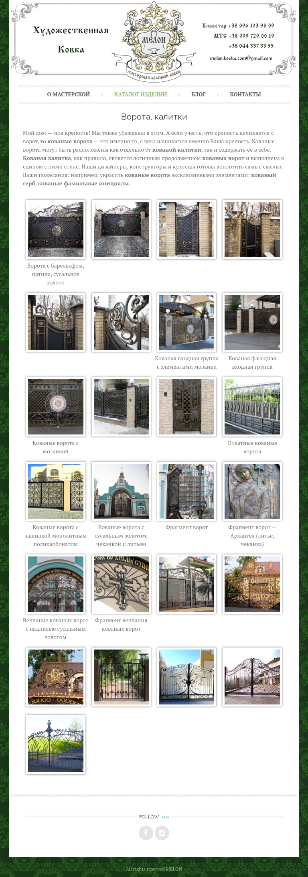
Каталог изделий (140, 94)
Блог (198, 94)
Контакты (245, 94)
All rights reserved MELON (154, 869)
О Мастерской (68, 94)
